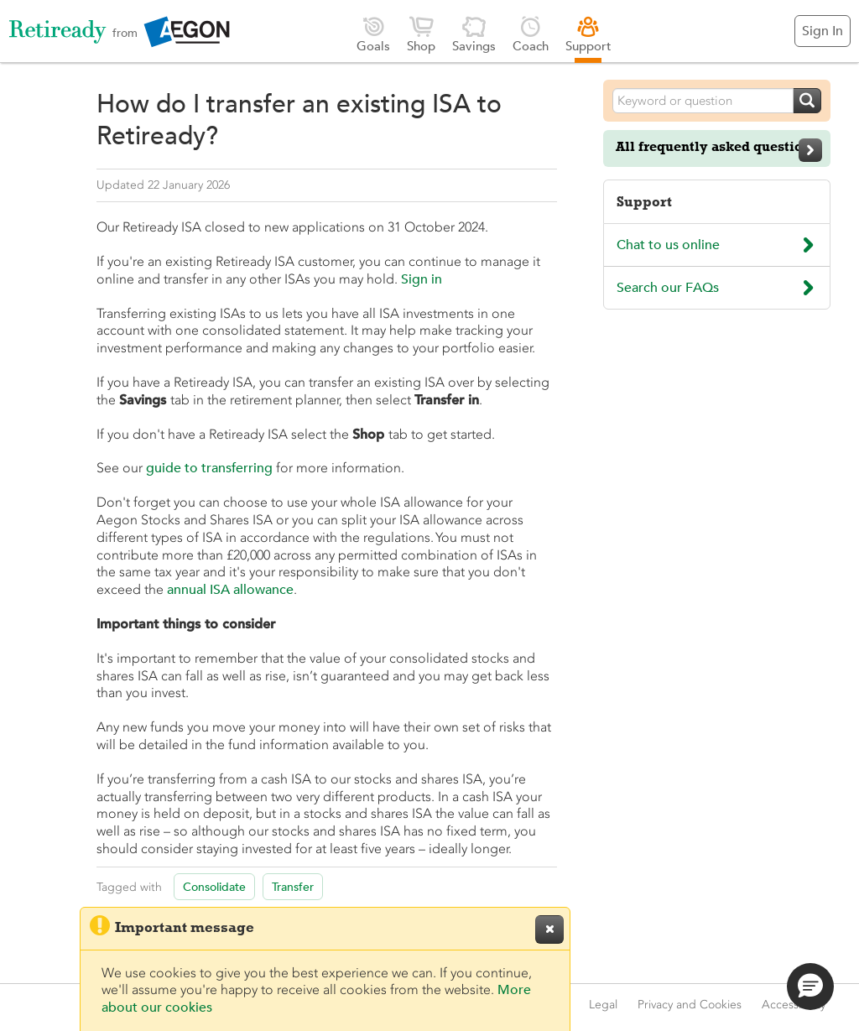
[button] (810, 986)
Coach (531, 34)
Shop (421, 34)
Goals (373, 34)
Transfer (293, 886)
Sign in (421, 279)
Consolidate (214, 886)
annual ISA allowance (230, 589)
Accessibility (793, 1004)
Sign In (822, 31)
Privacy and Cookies (690, 1004)
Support (588, 34)
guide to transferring (209, 468)
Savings (474, 34)
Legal (603, 1004)
